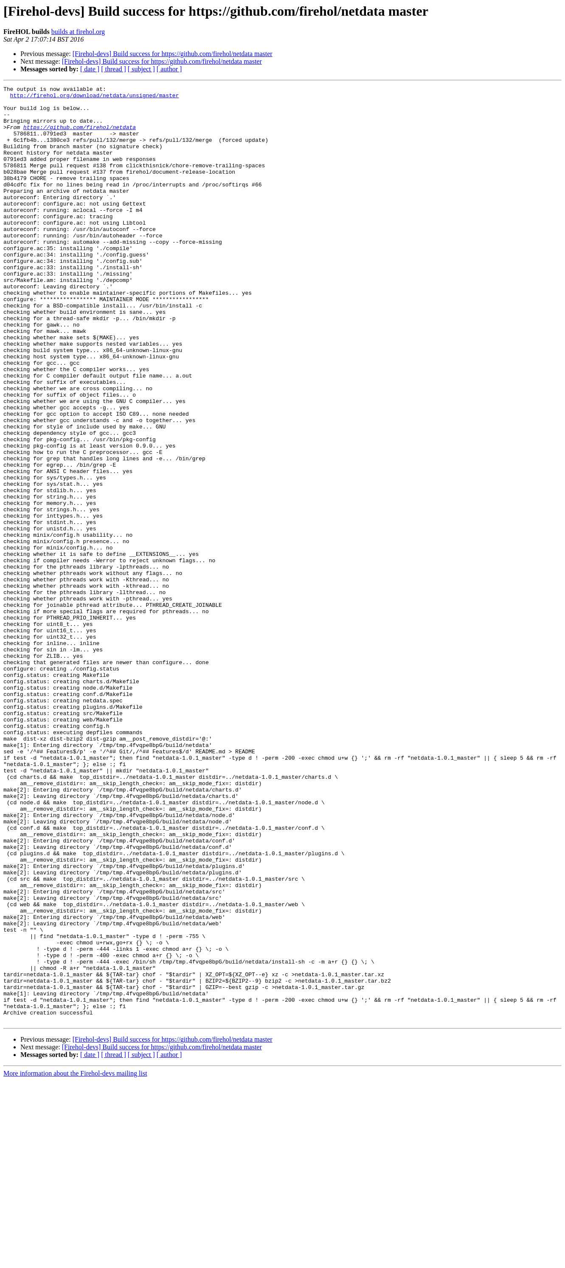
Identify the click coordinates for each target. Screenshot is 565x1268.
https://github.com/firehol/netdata (79, 136)
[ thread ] (113, 69)
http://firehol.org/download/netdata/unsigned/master (94, 97)
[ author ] (169, 69)
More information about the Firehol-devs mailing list (75, 1260)
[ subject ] (141, 69)
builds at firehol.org (78, 31)
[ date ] (89, 69)
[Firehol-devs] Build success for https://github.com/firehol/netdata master (173, 53)
